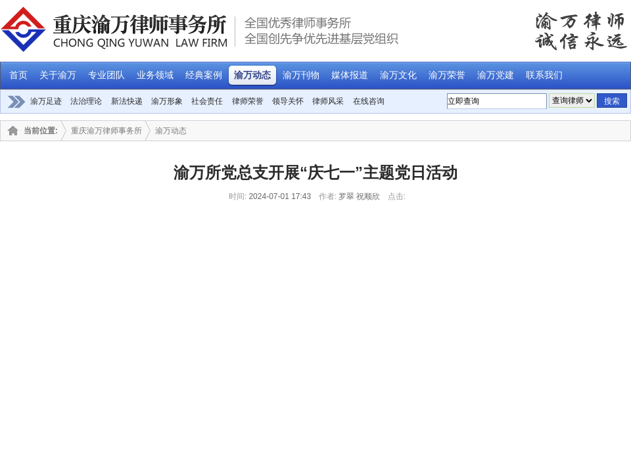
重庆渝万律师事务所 (106, 130)
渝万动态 (171, 130)
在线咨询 (369, 101)
